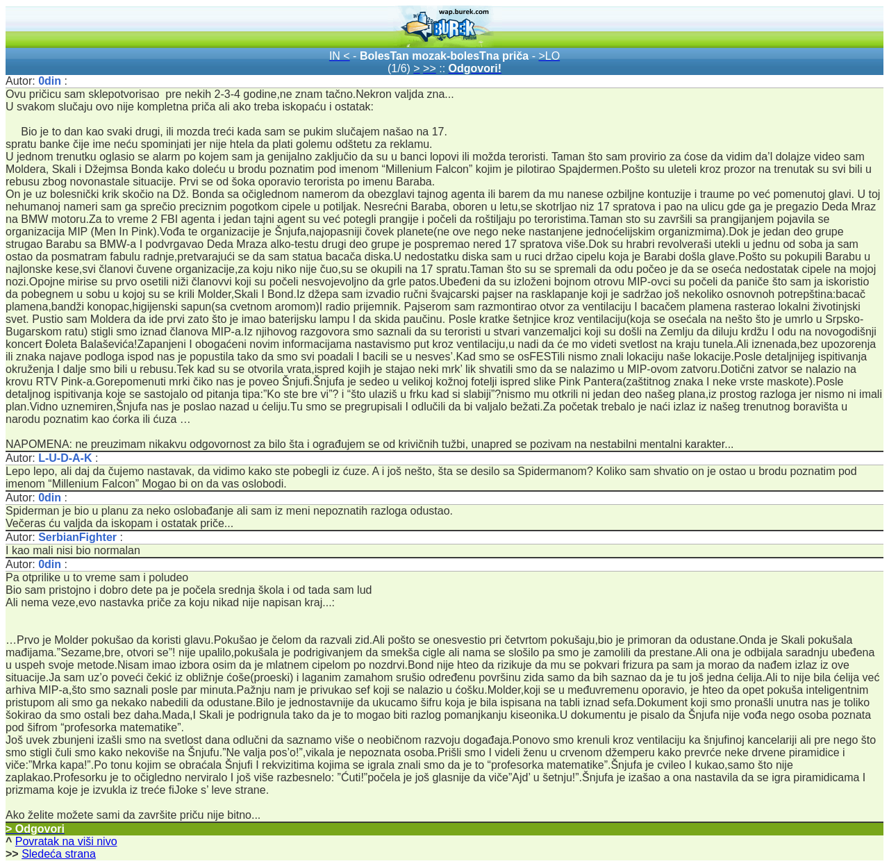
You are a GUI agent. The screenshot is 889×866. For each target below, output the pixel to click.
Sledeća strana (59, 854)
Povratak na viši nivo (66, 841)
